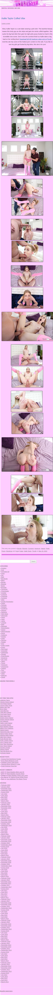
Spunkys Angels (5, 748)
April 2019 (4, 853)
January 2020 (5, 838)
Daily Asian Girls (5, 716)
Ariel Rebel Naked (5, 704)
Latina (3, 621)
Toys (2, 670)
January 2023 (5, 787)
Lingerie (3, 623)
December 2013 (6, 966)
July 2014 (4, 954)
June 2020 (4, 829)
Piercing (3, 640)
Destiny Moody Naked (7, 719)
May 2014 (4, 957)
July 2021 (4, 809)
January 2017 (5, 901)
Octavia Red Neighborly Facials (11, 759)
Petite (47, 548)
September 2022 (6, 790)
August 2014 (5, 952)
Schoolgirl (4, 651)
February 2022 (5, 802)
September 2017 (6, 887)
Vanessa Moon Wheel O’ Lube (10, 764)
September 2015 (6, 929)
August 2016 (5, 910)
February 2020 (5, 836)
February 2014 (5, 962)
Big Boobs (4, 579)
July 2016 (4, 911)
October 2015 (5, 927)
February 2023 (5, 785)
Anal (2, 570)
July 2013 (4, 975)
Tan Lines (4, 659)
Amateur (3, 568)
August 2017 (5, 889)
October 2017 (5, 885)
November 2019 (6, 841)
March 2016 (5, 918)
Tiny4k (34, 551)
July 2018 (4, 869)
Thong (3, 663)
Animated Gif (5, 571)
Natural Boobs (5, 631)
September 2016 (6, 908)
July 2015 (4, 932)
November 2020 (6, 822)
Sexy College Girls (6, 742)
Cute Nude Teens (5, 714)
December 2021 (6, 806)
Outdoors (4, 635)
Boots (3, 586)
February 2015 (5, 941)
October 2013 (5, 969)
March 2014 (5, 961)
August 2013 (5, 973)
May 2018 (4, 873)
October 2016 (5, 906)
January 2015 (5, 943)
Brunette (3, 587)
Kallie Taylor (27, 551)
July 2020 (4, 827)
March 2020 (5, 834)
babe (21, 551)
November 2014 (6, 947)
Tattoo (3, 661)
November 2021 (6, 808)
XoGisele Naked (5, 753)
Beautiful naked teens (6, 991)
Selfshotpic (4, 652)
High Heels (4, 614)
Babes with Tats (5, 707)
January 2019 (5, 859)
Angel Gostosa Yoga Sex (9, 766)
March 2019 (5, 855)
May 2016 (4, 915)
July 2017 (4, 890)
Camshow (4, 589)
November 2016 (6, 904)
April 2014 (4, 959)
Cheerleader (5, 591)
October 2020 (5, 824)
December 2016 (6, 903)
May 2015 (4, 936)
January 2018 (5, 880)
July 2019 (4, 848)
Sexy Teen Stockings (6, 744)
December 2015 (6, 924)
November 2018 (6, 862)
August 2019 (5, 846)
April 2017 (4, 896)
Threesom (4, 665)
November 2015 (6, 925)
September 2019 (6, 845)
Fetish (3, 603)
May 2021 (4, 813)
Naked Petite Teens (6, 733)
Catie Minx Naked (5, 712)
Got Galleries (4, 721)
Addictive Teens (5, 700)
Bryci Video (3, 709)
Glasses (3, 610)
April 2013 (4, 980)
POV (2, 644)
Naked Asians (4, 730)
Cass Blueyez (4, 711)
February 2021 (5, 816)
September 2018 (6, 866)
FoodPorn (4, 608)
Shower (3, 654)
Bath (2, 577)
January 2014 (5, 964)
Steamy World (4, 749)
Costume (4, 594)
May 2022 (4, 797)
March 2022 (5, 801)
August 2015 (5, 931)
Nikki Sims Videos (5, 737)
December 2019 (6, 839)
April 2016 (4, 917)
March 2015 (5, 939)
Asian (3, 573)
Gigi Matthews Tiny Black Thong (17, 779)
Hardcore (37, 548)
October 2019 (5, 843)
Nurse (3, 633)
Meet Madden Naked (6, 726)
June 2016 (4, 913)
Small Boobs (5, 656)
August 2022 (5, 792)
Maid (2, 624)
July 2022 (4, 794)
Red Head (4, 649)
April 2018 (4, 874)
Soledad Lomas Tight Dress (9, 762)
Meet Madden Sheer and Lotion (18, 775)
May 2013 (4, 978)
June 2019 (4, 850)
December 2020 (6, 820)
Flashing (3, 607)
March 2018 (5, 876)
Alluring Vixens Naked (7, 702)
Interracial (4, 615)
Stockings (9, 551)
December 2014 (6, 945)
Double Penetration (7, 601)
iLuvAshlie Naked (5, 725)
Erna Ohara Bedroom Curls (9, 761)
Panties (3, 637)
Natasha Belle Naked (6, 735)
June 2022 (4, 795)
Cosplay (3, 593)
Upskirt (3, 672)
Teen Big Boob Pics (6, 751)
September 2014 (6, 950)
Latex (3, 619)
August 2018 (5, 867)
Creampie (4, 596)
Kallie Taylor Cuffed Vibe (13, 18)
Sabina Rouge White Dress (19, 777)
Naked (43, 548)
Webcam (4, 675)
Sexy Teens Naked (6, 746)
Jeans (3, 617)
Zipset (3, 677)
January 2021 (5, 818)
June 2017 (4, 892)
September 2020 (6, 825)
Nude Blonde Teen (6, 739)
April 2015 (4, 938)
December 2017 (6, 882)
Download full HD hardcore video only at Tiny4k (35, 39)
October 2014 (5, 948)
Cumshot (31, 548)
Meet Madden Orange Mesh (15, 774)
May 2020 (4, 831)
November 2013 (6, 968)
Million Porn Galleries (6, 728)
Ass (2, 575)
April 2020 (4, 832)
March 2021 (5, 815)
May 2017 (4, 894)
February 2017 (5, 899)
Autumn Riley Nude (6, 705)
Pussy (3, 551)
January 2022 (5, 804)
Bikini (3, 580)
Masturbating (5, 628)
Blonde (19, 548)
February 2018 (5, 878)
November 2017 (6, 883)
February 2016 (5, 920)
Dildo (2, 600)
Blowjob (24, 548)
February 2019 (5, 857)
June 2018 (4, 871)
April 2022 (4, 799)
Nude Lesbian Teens (6, 740)
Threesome (4, 666)
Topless (3, 668)
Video (3, 673)
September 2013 (6, 971)
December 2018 (6, 860)
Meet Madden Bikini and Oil (15, 772)
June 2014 (4, 955)
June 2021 (4, 811)
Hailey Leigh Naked (6, 723)
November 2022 (6, 788)
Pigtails (3, 642)
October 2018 (5, 864)
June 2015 (4, 934)
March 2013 (5, 982)
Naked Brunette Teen (6, 732)
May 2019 (4, 852)
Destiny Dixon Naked (6, 718)
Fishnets (3, 605)
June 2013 (4, 976)
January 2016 (5, 922)
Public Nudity (5, 645)
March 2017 (5, 897)
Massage (4, 626)
